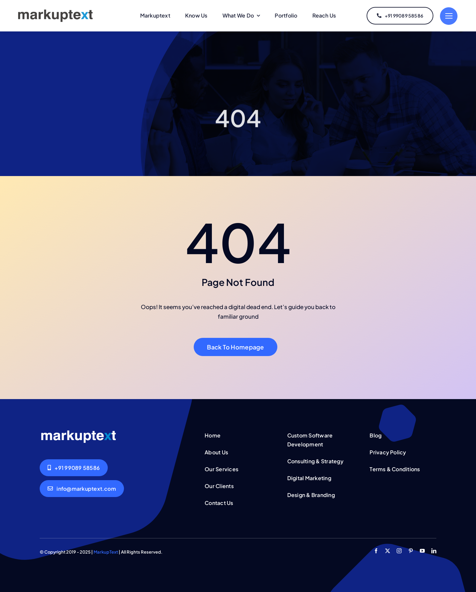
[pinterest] (410, 550)
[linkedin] (433, 550)
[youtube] (422, 550)
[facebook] (376, 550)
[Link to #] (448, 16)
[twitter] (387, 550)
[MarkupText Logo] (55, 10)
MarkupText (106, 552)
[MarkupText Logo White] (78, 431)
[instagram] (399, 550)
